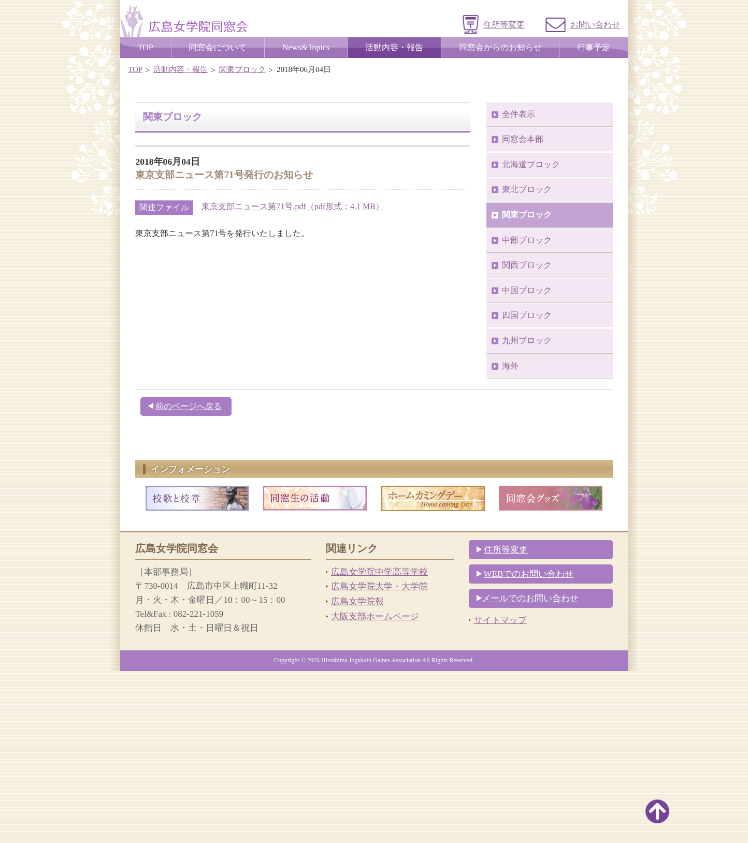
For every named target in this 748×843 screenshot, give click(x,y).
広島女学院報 (357, 773)
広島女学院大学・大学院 (379, 758)
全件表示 (518, 286)
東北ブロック (527, 361)
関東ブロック (242, 69)
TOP (135, 69)
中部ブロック (527, 412)
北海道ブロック (531, 336)
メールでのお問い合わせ (530, 770)
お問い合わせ (595, 24)
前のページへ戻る (188, 578)
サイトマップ (500, 792)
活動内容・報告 (180, 69)
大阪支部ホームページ (375, 788)
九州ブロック (527, 512)
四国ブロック (527, 487)
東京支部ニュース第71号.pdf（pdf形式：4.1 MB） (293, 378)
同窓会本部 (522, 311)
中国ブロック (527, 462)
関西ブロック (527, 436)
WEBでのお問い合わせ (529, 746)
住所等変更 (504, 24)
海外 (510, 537)
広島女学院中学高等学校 (379, 744)
